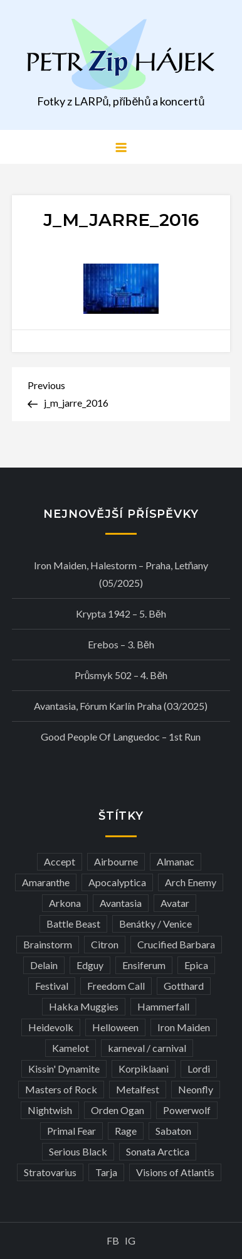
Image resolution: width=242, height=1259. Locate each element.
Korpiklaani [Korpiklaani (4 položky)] (143, 1068)
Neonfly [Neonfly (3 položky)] (195, 1089)
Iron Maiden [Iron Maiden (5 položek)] (183, 1027)
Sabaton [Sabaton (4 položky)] (173, 1131)
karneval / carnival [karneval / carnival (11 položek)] (147, 1048)
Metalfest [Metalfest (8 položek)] (137, 1089)
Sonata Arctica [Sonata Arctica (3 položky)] (157, 1151)
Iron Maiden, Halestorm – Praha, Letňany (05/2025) (121, 574)
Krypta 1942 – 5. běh (121, 613)
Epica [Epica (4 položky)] (196, 965)
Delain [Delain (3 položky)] (44, 965)
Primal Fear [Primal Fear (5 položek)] (71, 1131)
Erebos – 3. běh (121, 644)
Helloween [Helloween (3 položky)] (115, 1027)
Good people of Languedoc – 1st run (121, 736)
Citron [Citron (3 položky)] (104, 944)
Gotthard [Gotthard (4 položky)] (184, 986)
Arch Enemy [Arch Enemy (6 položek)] (190, 882)
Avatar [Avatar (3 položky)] (174, 903)
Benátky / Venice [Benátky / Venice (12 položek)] (155, 924)
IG (130, 1240)
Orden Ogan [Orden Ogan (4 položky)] (117, 1110)
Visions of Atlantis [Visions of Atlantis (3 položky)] (175, 1172)
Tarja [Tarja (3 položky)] (106, 1172)
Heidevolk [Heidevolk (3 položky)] (50, 1027)
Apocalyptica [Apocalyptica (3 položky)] (117, 882)
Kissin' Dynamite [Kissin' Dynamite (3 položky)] (64, 1068)
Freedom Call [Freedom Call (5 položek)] (116, 986)
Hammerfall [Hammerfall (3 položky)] (163, 1006)
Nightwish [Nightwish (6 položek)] (50, 1110)
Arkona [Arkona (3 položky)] (65, 903)
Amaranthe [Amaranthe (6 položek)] (46, 882)
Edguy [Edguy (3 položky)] (89, 965)
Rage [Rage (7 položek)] (126, 1131)
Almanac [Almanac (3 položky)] (175, 861)
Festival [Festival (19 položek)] (51, 986)
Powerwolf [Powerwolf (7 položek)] (187, 1110)
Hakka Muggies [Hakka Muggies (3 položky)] (83, 1006)
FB (113, 1240)
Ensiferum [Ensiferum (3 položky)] (144, 965)
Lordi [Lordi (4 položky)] (198, 1068)
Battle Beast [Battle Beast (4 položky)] (73, 924)
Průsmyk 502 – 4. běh (121, 675)
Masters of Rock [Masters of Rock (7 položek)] (61, 1089)
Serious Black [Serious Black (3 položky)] (78, 1151)
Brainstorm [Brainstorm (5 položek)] (47, 944)
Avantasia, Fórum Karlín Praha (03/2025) (121, 706)
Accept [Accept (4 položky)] (59, 861)
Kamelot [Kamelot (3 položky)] (70, 1048)
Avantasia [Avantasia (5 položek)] (121, 903)
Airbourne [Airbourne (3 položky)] (116, 861)
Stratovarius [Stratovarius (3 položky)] (50, 1172)
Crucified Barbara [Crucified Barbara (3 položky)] (176, 944)
